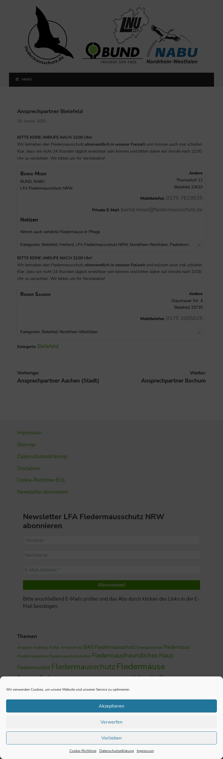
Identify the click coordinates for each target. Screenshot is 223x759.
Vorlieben (111, 738)
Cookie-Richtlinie (82, 751)
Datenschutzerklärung (116, 751)
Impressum (145, 751)
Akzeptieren (111, 706)
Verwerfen (111, 722)
